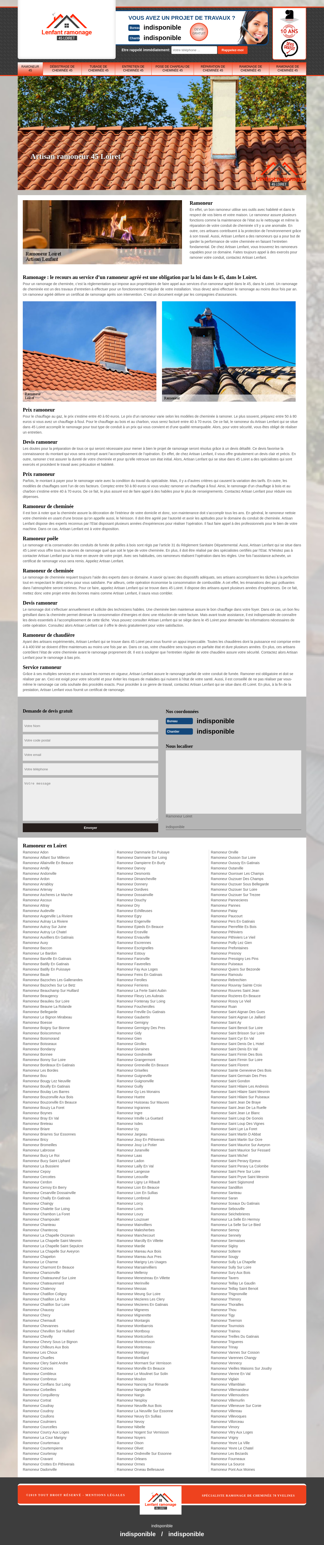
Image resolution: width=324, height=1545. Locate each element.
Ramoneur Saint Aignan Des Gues (238, 1011)
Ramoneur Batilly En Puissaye (46, 969)
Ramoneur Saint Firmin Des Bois (236, 1054)
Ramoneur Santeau (226, 1192)
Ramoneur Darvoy (131, 868)
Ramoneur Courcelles (40, 1426)
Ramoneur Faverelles (134, 963)
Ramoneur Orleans (132, 1458)
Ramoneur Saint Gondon (230, 1080)
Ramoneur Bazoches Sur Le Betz (49, 985)
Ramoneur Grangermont (136, 1059)
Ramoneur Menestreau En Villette (143, 1277)
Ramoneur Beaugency (40, 995)
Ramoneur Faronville (133, 958)
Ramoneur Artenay (37, 889)
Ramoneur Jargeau (132, 1134)
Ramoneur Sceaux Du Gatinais (235, 1203)
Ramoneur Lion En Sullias (137, 1192)
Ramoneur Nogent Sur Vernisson (143, 1432)
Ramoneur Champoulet (41, 1219)
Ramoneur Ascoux (37, 900)
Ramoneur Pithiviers (227, 931)
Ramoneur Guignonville (135, 1080)
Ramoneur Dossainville (135, 894)
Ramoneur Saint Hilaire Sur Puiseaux (240, 1096)
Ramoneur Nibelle (131, 1426)
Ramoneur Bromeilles (40, 1144)
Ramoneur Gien (129, 1038)
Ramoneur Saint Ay (226, 1022)
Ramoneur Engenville (134, 921)
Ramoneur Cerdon (37, 1182)
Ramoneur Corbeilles (39, 1389)
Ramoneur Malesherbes (135, 1229)
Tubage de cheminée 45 (98, 68)
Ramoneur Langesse (133, 1171)
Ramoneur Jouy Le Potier (137, 1144)
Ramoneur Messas (132, 1288)
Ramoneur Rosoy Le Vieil (231, 1001)
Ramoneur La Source (228, 1464)
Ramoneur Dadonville (40, 1469)
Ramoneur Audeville (38, 910)
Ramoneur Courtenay (40, 1453)
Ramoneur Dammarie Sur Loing (142, 857)
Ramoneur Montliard (133, 1357)
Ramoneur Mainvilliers (134, 1224)
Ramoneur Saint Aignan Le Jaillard (238, 1017)
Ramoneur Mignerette (134, 1315)
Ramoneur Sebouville (228, 1208)
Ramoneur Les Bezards (229, 1453)
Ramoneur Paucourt (226, 916)
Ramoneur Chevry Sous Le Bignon (50, 1341)
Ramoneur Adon (35, 852)
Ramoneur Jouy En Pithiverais (140, 1139)
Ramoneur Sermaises (228, 1240)
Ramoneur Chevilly (38, 1336)
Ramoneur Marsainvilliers (137, 1267)
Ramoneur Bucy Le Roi (41, 1155)
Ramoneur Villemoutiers (230, 1394)
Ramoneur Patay (224, 910)
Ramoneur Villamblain (228, 1384)
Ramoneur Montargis (133, 1320)
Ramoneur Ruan (224, 1006)
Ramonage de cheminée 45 (250, 68)
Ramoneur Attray (36, 905)
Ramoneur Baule (36, 974)
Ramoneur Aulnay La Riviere (45, 921)
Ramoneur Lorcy (130, 1203)
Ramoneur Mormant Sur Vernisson (144, 1363)
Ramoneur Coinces (38, 1368)
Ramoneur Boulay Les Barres (46, 1091)
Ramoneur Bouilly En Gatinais (46, 1086)
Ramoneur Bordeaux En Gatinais (49, 1065)
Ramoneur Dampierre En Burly (141, 862)
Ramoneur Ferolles (132, 979)
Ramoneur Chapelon (39, 1256)
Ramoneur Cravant (38, 1458)
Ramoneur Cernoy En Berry (45, 1187)
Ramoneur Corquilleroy (41, 1394)
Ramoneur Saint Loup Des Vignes (237, 1123)
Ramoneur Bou (35, 1075)
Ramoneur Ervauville (133, 937)
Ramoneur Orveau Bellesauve (140, 1469)
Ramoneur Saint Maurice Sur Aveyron (240, 1144)
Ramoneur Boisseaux (40, 1043)
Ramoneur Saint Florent (230, 1065)
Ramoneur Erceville (132, 931)
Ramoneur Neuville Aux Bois (139, 1405)
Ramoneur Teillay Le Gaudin (233, 1283)
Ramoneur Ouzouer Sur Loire (234, 889)
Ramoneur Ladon (130, 1160)
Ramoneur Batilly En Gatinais (46, 963)
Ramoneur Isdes (130, 1123)
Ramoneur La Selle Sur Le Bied (236, 1224)
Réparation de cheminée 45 (213, 68)
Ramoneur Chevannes (40, 1325)
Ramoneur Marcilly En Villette (140, 1240)
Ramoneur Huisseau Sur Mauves (143, 1102)
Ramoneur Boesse (37, 1022)
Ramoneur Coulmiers (39, 1421)
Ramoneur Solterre (226, 1251)
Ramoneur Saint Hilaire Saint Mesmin (240, 1091)
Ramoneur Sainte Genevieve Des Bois (241, 1070)
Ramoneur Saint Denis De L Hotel (237, 1043)
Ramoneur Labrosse (39, 1150)
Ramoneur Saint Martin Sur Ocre (236, 1139)
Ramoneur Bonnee (38, 1054)
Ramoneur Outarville (227, 868)
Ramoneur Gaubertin (133, 1017)
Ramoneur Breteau (38, 1123)
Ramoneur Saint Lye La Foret (234, 1128)
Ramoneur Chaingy (38, 1203)
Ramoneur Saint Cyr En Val (232, 1038)
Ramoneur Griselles (132, 1070)
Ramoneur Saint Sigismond (232, 1182)
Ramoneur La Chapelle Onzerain (49, 1235)
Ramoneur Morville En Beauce (141, 1368)
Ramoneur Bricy (35, 1139)
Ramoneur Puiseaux (227, 963)
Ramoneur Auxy (35, 942)
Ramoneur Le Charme (40, 1261)
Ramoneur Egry (129, 916)
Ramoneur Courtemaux (41, 1442)
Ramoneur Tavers (225, 1277)
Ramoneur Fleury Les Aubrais (140, 995)
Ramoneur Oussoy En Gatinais (235, 862)
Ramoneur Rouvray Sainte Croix (236, 985)
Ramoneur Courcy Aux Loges (46, 1432)
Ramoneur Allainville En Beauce (48, 862)
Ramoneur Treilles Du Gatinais (235, 1336)
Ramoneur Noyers (131, 1437)
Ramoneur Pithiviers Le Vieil (233, 937)
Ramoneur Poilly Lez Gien (231, 942)
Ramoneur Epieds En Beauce (140, 926)
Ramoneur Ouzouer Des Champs (237, 878)
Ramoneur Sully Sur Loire (231, 1267)
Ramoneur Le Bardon (40, 953)
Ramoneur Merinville (133, 1283)
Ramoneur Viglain (225, 1378)
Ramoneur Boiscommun (42, 1033)
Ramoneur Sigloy (224, 1245)
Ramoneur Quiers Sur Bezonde (235, 969)
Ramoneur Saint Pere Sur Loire (235, 1171)
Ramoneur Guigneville (134, 1075)
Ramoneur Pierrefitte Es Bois (234, 926)
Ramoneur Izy (128, 1128)
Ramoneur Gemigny (132, 1022)
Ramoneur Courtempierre (43, 1448)
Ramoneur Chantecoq (40, 1229)
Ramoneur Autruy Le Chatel (45, 931)
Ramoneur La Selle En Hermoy (235, 1219)
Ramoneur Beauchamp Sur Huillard (51, 990)
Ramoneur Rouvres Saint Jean (235, 990)
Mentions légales (105, 1494)
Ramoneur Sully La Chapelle (233, 1261)
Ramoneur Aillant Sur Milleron (46, 857)
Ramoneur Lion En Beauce (138, 1187)
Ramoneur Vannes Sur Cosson (235, 1352)
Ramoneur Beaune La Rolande (47, 1006)
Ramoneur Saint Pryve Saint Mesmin (240, 1176)
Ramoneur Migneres (133, 1309)
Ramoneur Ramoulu (226, 974)
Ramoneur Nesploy (132, 1400)
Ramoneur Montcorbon (135, 1336)
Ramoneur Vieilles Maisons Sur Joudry (241, 1368)
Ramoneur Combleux (39, 1373)
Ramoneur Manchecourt (136, 1235)
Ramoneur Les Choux (40, 1352)
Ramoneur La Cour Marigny (45, 1437)
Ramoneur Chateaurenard (43, 1283)
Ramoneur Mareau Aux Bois (139, 1251)
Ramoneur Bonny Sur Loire (44, 1059)
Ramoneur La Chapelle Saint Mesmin (52, 1240)
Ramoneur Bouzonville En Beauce (50, 1102)
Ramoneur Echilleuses (134, 910)
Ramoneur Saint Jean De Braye (236, 1102)
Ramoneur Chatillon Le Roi (44, 1299)
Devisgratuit (185, 31)
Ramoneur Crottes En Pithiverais (48, 1464)
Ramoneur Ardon (36, 878)
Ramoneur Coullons (38, 1416)
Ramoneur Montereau (134, 1347)
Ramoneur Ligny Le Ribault (138, 1182)
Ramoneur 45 (30, 68)
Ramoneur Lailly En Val (135, 1166)
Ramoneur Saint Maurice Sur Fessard (240, 1150)
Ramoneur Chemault (39, 1320)
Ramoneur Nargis (131, 1394)
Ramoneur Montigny (133, 1352)
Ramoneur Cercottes (39, 1176)
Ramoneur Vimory (225, 1426)
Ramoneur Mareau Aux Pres (139, 1256)
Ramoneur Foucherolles (135, 1006)
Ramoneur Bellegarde (40, 1011)
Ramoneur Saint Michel (229, 1155)
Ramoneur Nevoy (130, 1421)
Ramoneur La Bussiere (41, 1166)
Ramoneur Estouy (131, 953)
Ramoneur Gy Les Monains (138, 1091)
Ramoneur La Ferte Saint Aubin (141, 990)
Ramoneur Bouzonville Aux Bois (48, 1096)
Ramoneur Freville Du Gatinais (141, 1011)
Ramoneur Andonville (39, 873)
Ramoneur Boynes (37, 1112)
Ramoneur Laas (129, 1155)
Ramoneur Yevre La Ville (230, 1442)
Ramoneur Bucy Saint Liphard (46, 1160)
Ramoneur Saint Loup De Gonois (237, 1118)
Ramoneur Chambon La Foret (46, 1214)
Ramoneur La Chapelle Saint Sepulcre (53, 1245)
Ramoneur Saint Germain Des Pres (239, 1075)
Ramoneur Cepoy (37, 1171)
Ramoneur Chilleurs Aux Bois (46, 1347)
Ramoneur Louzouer (133, 1219)
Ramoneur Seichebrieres (230, 1214)
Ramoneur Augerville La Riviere (48, 916)
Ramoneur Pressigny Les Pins (234, 958)
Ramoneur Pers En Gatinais (233, 921)
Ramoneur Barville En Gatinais (47, 958)
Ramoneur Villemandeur (230, 1389)
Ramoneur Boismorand (41, 1038)
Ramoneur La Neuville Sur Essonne (145, 1410)
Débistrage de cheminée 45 (62, 68)
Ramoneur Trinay (224, 1347)
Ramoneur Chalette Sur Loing (46, 1208)
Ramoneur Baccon (37, 947)
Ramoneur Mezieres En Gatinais (142, 1304)
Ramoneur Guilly (130, 1086)
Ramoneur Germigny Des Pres (141, 1027)
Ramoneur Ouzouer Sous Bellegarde (240, 884)
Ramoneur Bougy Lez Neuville (47, 1080)
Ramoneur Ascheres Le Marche (48, 894)
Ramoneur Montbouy (133, 1331)
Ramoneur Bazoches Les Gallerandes (53, 979)
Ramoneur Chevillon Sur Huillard (48, 1331)
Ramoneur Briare (36, 1128)
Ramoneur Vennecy (226, 1363)
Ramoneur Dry (128, 905)
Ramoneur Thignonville (229, 1293)
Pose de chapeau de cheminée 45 (173, 68)
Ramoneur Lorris (130, 1208)
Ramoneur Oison (130, 1442)
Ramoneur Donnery (132, 884)
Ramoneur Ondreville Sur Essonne (144, 1453)
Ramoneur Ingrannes (133, 1107)
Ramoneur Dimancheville (136, 878)
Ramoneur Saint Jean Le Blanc (235, 1112)
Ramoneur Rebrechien (229, 979)
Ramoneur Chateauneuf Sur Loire (49, 1277)
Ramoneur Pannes (225, 905)
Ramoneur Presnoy (226, 953)
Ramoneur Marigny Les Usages (142, 1261)
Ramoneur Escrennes (134, 942)
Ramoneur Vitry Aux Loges (232, 1432)
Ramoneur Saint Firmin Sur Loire (237, 1059)
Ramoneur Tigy (223, 1315)
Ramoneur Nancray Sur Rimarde (142, 1384)
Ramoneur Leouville (132, 1176)
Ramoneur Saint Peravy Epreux (236, 1160)
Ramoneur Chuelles (38, 1357)
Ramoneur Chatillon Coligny (45, 1293)
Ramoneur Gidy (129, 1033)
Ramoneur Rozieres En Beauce (236, 995)
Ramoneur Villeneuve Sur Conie (236, 1405)
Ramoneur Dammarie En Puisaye (143, 852)
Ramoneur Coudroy (38, 1410)
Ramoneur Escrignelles (135, 947)
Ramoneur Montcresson (135, 1341)
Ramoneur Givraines (133, 1049)
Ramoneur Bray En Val (41, 1118)
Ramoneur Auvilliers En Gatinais (48, 937)
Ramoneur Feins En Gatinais (139, 974)
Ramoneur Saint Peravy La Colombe (240, 1166)
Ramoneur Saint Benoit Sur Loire (237, 1027)
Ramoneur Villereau (226, 1410)
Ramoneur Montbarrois (135, 1325)
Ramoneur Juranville (133, 1150)
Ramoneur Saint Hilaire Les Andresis (240, 1086)
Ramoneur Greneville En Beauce (143, 1065)
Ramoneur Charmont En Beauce (48, 1267)
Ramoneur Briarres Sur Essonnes (49, 1134)
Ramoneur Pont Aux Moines (233, 1469)
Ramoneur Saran (224, 1198)
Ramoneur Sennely (226, 1235)
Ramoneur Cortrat (37, 1400)
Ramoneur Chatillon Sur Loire (46, 1304)
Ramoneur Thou (223, 1309)
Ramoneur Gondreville (134, 1054)
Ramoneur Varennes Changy (233, 1357)
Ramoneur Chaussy (38, 1309)
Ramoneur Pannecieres (229, 900)
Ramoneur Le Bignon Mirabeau (47, 1017)
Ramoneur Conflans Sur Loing (46, 1384)
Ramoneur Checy (36, 1315)
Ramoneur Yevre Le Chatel (232, 1448)
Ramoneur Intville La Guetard (140, 1118)
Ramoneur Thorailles (227, 1304)
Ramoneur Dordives (132, 889)
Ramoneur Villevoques (229, 1416)
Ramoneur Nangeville (134, 1389)
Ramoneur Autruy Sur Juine (44, 926)
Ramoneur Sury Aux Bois (230, 1272)
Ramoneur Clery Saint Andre (45, 1363)
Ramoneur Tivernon (226, 1320)
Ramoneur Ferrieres (132, 985)
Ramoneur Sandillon (227, 1187)
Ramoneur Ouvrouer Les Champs (237, 873)
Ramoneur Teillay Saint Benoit (234, 1288)
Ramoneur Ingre (129, 1112)
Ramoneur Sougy (224, 1256)
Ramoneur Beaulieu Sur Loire (46, 1001)
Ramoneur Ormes (131, 1464)
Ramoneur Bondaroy (39, 1049)
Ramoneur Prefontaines (229, 947)
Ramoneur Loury (130, 1214)
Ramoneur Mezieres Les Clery (141, 1299)
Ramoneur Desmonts (133, 873)
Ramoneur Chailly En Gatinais (46, 1198)
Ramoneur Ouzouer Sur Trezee (235, 894)
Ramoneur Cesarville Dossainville (49, 1192)
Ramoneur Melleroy (132, 1272)
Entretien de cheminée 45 (133, 68)
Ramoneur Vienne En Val (231, 1373)
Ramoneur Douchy (131, 900)
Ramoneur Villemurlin (228, 1400)
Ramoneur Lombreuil (133, 1198)
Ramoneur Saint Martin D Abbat (236, 1134)
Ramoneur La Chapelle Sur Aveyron (51, 1251)
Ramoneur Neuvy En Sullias (139, 1416)
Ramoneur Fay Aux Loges (137, 969)
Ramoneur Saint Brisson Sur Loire (238, 1033)
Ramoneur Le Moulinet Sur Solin (142, 1373)
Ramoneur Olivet (130, 1448)
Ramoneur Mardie (131, 1245)
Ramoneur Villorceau (227, 1421)
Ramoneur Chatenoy (39, 1288)
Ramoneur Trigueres (227, 1341)
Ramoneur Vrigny (224, 1437)
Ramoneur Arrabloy (38, 884)
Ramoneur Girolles (131, 1043)
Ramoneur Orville (224, 852)
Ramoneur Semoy (225, 1229)
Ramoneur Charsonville (41, 1272)
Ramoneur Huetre (131, 1096)
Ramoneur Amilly (36, 868)
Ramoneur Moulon (131, 1378)
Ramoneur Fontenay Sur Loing (141, 1001)
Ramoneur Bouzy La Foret (43, 1107)
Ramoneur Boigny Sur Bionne (46, 1027)
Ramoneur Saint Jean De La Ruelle (239, 1107)
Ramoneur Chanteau (39, 1224)
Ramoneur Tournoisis (227, 1325)
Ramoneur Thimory (226, 1299)
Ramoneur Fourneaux (228, 1458)
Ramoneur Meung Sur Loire (138, 1293)
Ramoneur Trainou (225, 1331)
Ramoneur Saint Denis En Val (234, 1049)
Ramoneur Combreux (40, 1378)
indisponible (147, 27)
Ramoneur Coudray (38, 1405)
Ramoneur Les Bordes (40, 1070)
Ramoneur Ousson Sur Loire (233, 857)
